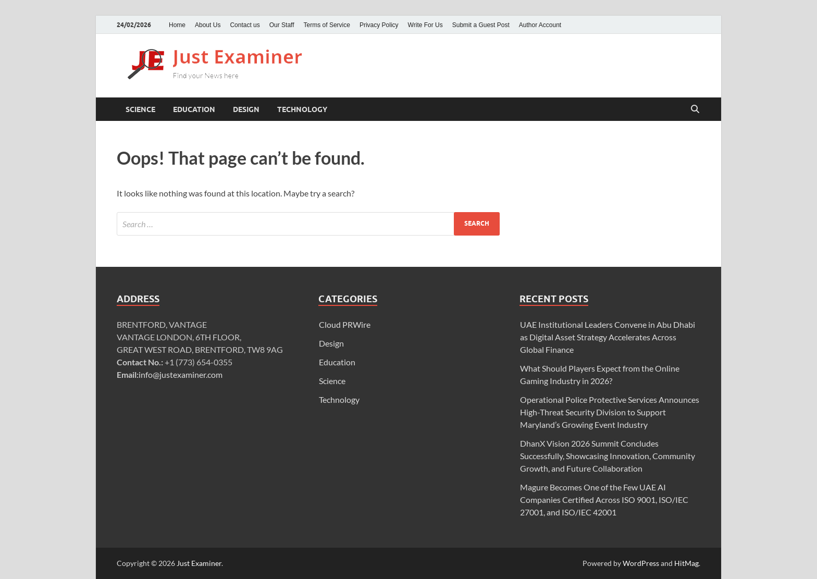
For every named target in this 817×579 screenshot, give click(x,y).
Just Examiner (199, 563)
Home (177, 25)
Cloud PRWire (344, 324)
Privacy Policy (379, 25)
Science (140, 109)
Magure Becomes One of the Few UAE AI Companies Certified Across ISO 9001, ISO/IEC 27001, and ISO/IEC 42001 (604, 499)
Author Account (540, 25)
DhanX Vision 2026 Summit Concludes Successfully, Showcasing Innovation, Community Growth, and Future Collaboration (607, 455)
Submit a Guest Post (481, 25)
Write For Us (425, 25)
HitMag (686, 563)
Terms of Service (327, 25)
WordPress (641, 563)
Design (246, 109)
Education (194, 109)
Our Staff (281, 25)
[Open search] (695, 109)
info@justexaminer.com (180, 374)
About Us (207, 25)
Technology (302, 109)
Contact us (244, 25)
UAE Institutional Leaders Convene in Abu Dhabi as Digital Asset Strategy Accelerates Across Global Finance (607, 336)
